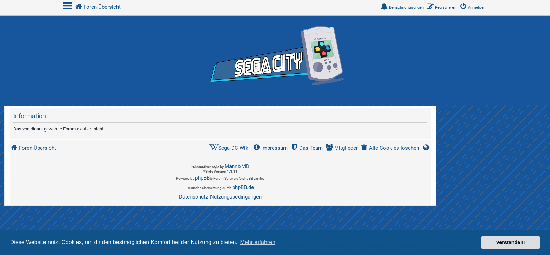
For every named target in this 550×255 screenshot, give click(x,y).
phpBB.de (243, 187)
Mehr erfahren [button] (257, 242)
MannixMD (236, 166)
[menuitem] (474, 7)
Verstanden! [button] (510, 242)
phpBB (202, 178)
